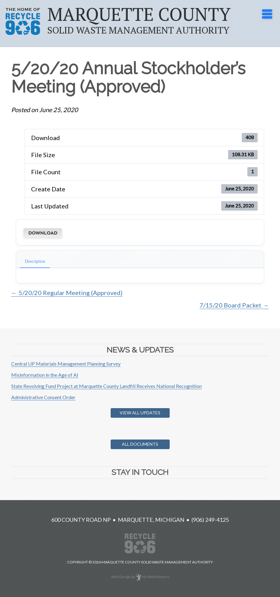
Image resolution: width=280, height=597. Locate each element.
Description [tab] (35, 261)
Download (42, 233)
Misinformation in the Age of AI (44, 375)
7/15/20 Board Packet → (234, 305)
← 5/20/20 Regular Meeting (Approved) (66, 292)
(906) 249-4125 (210, 519)
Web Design (121, 577)
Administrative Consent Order (43, 397)
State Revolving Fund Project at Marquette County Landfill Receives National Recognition (106, 386)
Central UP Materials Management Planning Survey (66, 364)
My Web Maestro (155, 577)
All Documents (140, 444)
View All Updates (140, 412)
